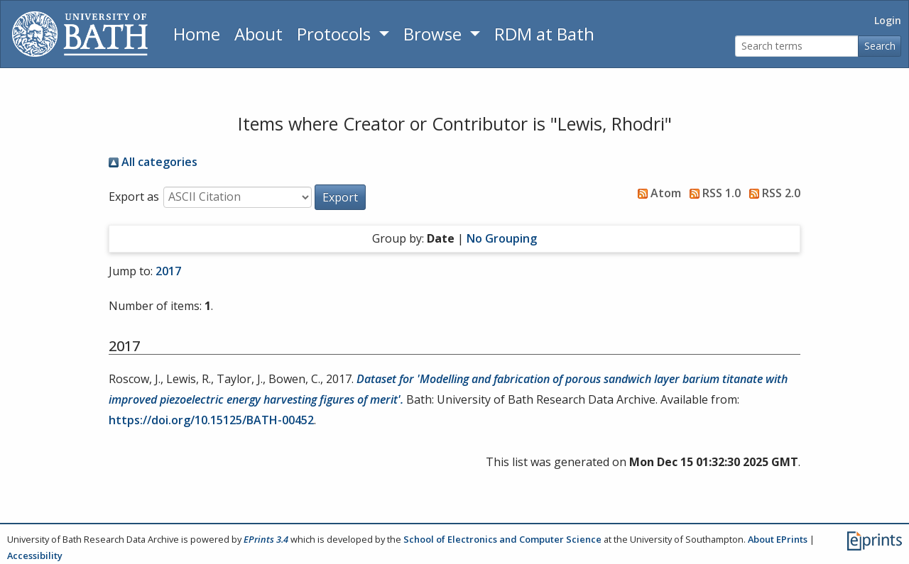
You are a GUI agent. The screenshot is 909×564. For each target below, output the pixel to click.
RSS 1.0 (712, 193)
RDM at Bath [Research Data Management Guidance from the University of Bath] (544, 33)
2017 (168, 271)
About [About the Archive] (258, 33)
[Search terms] (797, 46)
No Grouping (502, 238)
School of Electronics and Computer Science (502, 539)
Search (880, 45)
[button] (340, 197)
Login (887, 20)
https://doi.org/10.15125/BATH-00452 (211, 420)
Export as (134, 196)
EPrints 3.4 (266, 539)
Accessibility (34, 555)
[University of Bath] (80, 34)
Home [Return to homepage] (196, 33)
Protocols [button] (336, 33)
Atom (656, 193)
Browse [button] (434, 33)
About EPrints (777, 539)
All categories (153, 162)
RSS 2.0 (772, 193)
